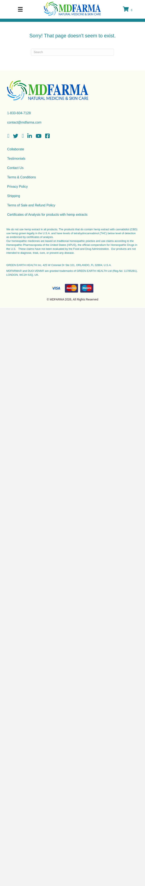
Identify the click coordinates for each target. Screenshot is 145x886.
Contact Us (15, 168)
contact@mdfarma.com (24, 122)
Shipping (13, 196)
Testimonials (16, 158)
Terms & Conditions (21, 177)
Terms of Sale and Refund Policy (31, 205)
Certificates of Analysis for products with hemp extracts (47, 214)
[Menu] (20, 9)
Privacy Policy (17, 186)
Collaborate (15, 149)
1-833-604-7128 (19, 113)
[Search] (72, 52)
